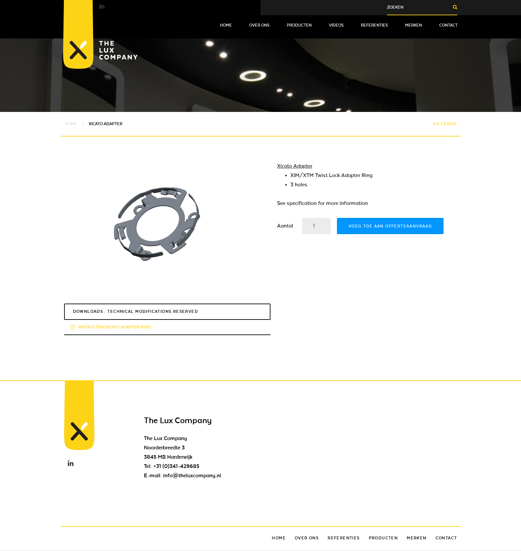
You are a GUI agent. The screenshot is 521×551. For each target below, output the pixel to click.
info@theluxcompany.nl (192, 476)
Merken (413, 25)
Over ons (259, 25)
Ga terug (445, 124)
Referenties (374, 25)
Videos (336, 25)
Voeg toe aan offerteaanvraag (390, 226)
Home (226, 25)
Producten (299, 25)
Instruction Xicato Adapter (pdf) (111, 327)
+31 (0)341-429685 (176, 466)
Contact (448, 25)
